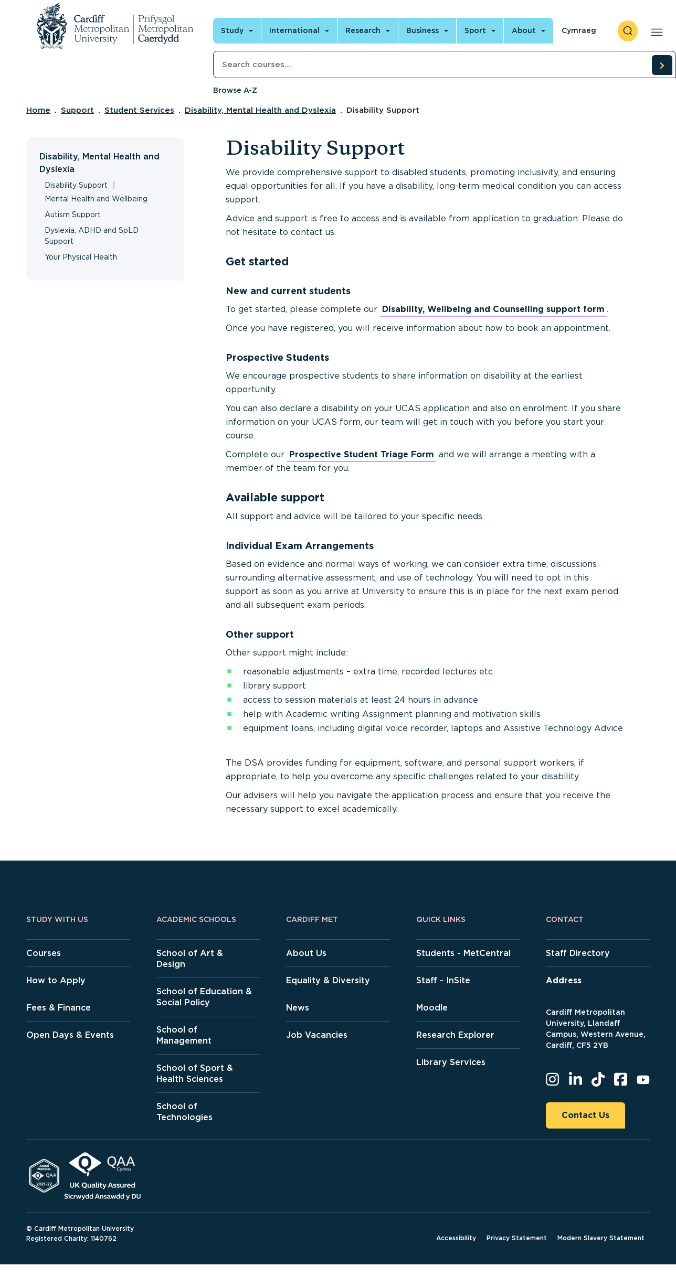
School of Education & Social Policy (204, 996)
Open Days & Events (70, 1035)
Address (564, 980)
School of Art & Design (189, 958)
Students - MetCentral (463, 953)
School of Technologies (184, 1111)
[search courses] (662, 65)
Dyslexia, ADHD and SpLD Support (92, 235)
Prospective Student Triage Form (361, 454)
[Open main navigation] (655, 30)
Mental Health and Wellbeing (96, 199)
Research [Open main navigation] (363, 30)
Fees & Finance (58, 1008)
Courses (43, 953)
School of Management (184, 1035)
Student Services (139, 110)
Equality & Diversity (328, 980)
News (297, 1008)
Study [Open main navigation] (232, 30)
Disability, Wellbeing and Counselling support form (493, 309)
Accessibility (456, 1238)
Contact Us (585, 1115)
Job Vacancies (316, 1035)
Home (38, 110)
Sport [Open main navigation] (475, 30)
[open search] (628, 30)
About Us (306, 953)
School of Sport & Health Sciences (194, 1073)
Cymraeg (579, 30)
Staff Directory (578, 953)
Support (77, 110)
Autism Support (73, 214)
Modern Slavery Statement (601, 1238)
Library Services (450, 1062)
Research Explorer (455, 1035)
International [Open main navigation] (294, 30)
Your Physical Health (81, 257)
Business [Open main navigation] (422, 30)
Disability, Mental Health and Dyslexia (260, 110)
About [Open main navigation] (524, 30)
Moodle (432, 1008)
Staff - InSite (443, 980)
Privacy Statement (517, 1238)
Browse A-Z (235, 90)
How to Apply (56, 980)
